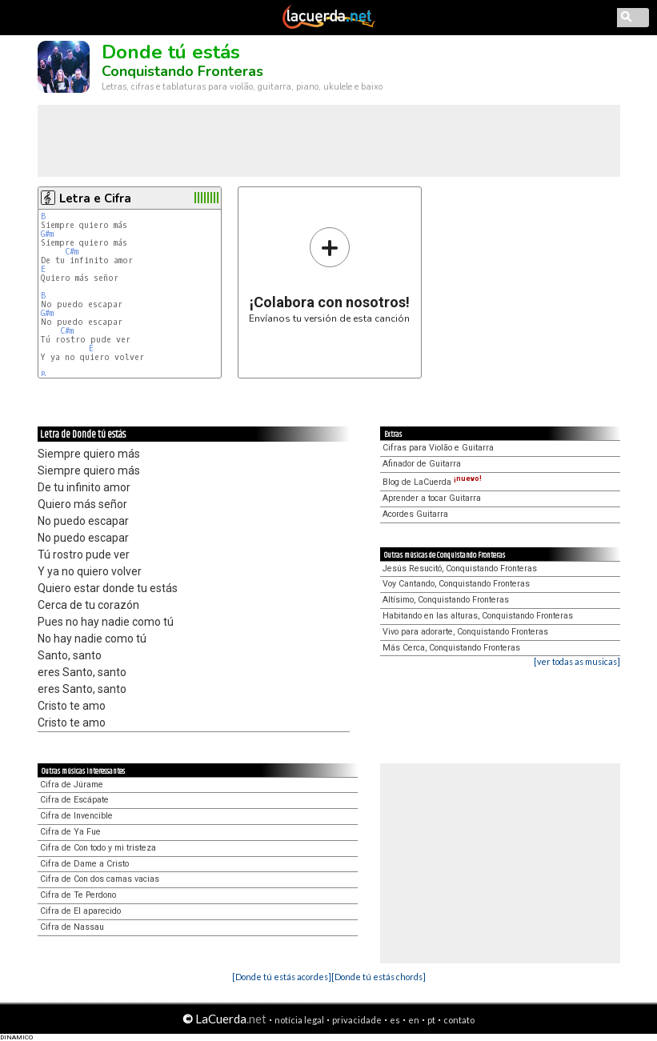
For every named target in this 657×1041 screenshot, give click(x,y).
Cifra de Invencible (76, 816)
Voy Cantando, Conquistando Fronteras (456, 584)
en (413, 1020)
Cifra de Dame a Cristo (84, 864)
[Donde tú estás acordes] (281, 976)
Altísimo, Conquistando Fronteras (446, 600)
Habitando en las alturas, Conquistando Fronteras (478, 616)
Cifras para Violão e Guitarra (438, 447)
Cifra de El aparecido (80, 911)
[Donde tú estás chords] (378, 976)
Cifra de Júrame (71, 784)
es (395, 1020)
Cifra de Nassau (72, 927)
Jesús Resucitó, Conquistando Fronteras (460, 568)
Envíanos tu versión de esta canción (329, 275)
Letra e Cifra (95, 198)
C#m (71, 251)
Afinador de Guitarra (422, 463)
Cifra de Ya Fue (70, 832)
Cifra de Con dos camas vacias (99, 879)
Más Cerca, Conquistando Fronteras (451, 648)
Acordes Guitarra (415, 514)
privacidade (357, 1020)
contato (459, 1020)
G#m (47, 234)
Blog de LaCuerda (432, 482)
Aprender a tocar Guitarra (432, 498)
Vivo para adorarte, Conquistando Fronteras (465, 632)
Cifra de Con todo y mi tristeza (98, 848)
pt (431, 1020)
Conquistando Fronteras (182, 71)
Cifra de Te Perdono (78, 895)
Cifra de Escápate (74, 800)
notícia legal (299, 1020)
